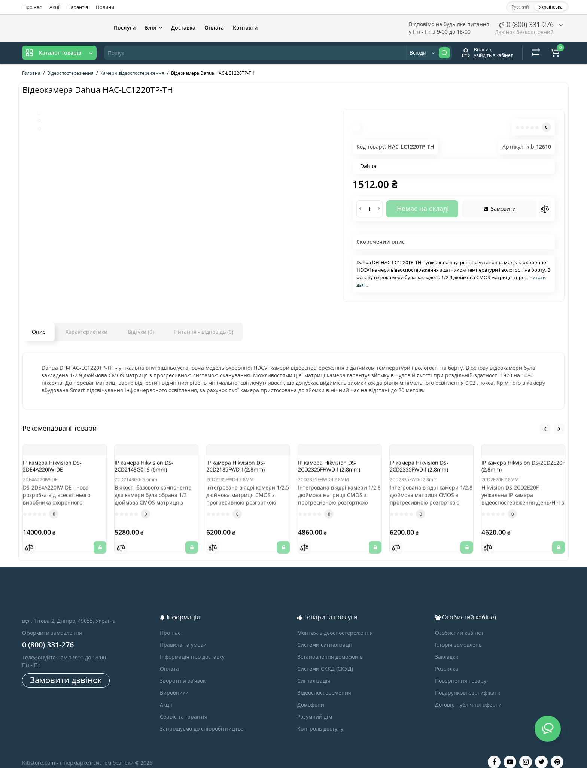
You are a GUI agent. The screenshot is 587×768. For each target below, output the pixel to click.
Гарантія (78, 7)
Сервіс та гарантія (183, 707)
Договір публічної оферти (468, 695)
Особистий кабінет (459, 623)
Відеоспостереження (324, 683)
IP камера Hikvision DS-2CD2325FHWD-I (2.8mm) (336, 469)
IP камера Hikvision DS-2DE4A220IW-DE (59, 469)
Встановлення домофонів (330, 647)
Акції (54, 7)
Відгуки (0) (141, 331)
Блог (153, 27)
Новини (105, 7)
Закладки (447, 647)
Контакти (245, 27)
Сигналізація (314, 671)
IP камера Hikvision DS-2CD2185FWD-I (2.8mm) (243, 469)
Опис (38, 331)
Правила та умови (183, 635)
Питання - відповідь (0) (203, 331)
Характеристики (86, 331)
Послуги (125, 27)
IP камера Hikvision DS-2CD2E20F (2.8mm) (518, 469)
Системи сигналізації (324, 635)
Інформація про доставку (192, 647)
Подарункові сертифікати (468, 683)
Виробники (174, 683)
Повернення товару (460, 671)
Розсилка (446, 659)
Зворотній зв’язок (183, 671)
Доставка (183, 27)
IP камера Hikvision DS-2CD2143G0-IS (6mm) (151, 469)
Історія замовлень (458, 635)
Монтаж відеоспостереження (335, 623)
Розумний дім (314, 707)
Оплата (214, 27)
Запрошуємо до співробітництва (202, 719)
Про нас (32, 7)
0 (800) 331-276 (526, 24)
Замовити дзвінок (66, 670)
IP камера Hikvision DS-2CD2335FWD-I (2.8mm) (426, 469)
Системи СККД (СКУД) (325, 659)
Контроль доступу (320, 719)
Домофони (310, 695)
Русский (520, 7)
